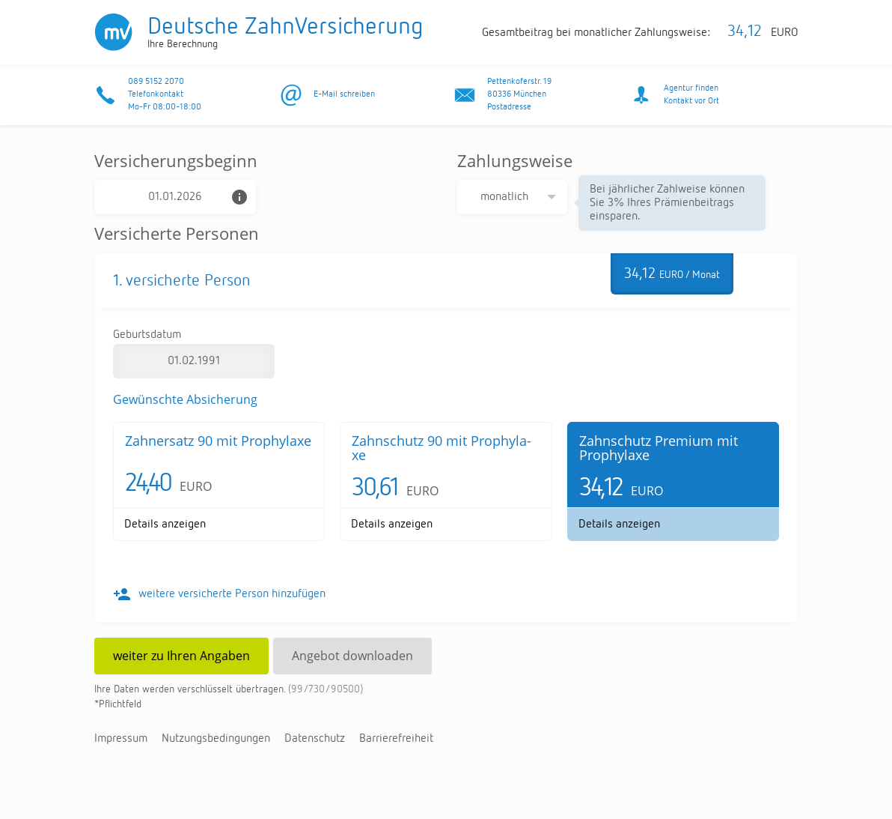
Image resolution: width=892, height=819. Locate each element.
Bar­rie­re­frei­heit (396, 739)
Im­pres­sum (120, 739)
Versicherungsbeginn (175, 160)
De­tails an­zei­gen (165, 525)
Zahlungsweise (514, 160)
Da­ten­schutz (314, 739)
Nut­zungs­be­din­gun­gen (216, 739)
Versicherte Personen (176, 233)
